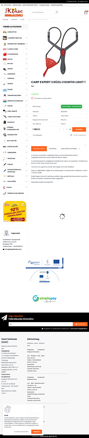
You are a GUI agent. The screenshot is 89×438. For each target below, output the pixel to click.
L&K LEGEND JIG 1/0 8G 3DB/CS (39, 213)
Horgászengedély (57, 5)
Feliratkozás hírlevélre (21, 318)
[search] (57, 13)
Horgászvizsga (44, 5)
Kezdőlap (5, 19)
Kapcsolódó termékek (71, 149)
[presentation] (32, 213)
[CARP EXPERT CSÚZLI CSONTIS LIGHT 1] (59, 51)
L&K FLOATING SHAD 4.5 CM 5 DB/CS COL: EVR (59, 214)
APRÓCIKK (14, 19)
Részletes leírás (39, 149)
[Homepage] (2, 5)
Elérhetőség (17, 5)
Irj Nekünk (12, 384)
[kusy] (63, 129)
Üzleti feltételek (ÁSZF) (30, 5)
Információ (7, 5)
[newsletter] (80, 324)
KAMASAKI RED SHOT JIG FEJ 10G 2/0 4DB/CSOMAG (78, 213)
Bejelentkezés (72, 1)
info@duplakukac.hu (13, 249)
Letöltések (52, 149)
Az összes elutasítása (21, 432)
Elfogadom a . (66, 329)
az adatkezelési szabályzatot (60, 329)
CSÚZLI (22, 19)
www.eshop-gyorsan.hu (48, 436)
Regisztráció (84, 1)
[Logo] (13, 12)
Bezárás (36, 432)
